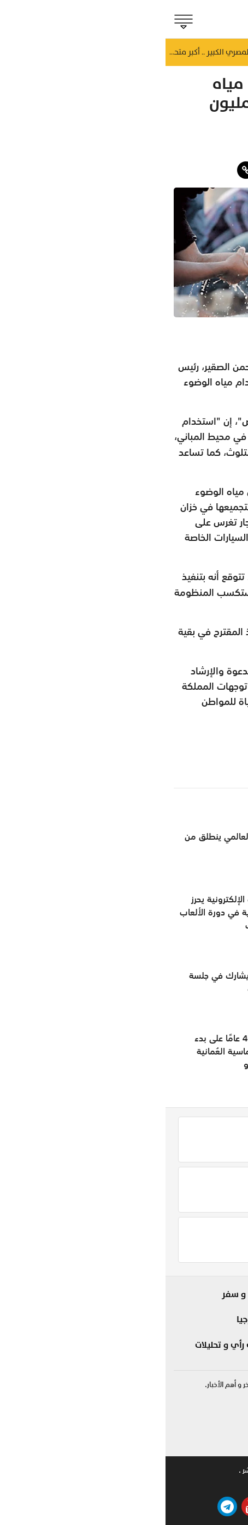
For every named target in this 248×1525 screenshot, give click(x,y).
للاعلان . (187, 1470)
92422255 (220, 1410)
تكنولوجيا (89, 1319)
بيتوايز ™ (99, 1485)
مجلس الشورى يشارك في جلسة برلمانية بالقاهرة (81, 982)
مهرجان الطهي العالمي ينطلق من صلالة (79, 843)
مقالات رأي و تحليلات (68, 1345)
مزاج (228, 148)
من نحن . (227, 1470)
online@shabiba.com (205, 1442)
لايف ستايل (154, 1313)
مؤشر (223, 1332)
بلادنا (224, 1294)
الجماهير (218, 1352)
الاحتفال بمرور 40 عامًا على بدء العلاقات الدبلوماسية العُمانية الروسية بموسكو (84, 1051)
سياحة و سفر (81, 1294)
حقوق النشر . (91, 1470)
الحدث (223, 1313)
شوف (164, 1294)
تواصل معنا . (143, 1470)
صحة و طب (155, 1352)
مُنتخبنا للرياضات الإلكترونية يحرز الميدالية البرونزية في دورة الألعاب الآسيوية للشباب (76, 912)
